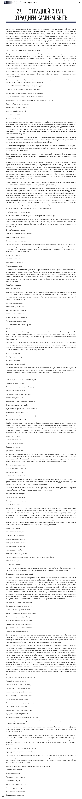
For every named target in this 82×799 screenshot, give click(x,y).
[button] (2, 2)
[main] (41, 15)
